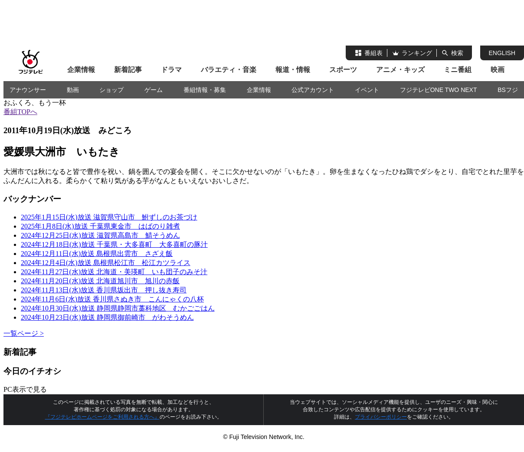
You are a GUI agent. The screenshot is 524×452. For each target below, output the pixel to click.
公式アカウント (312, 89)
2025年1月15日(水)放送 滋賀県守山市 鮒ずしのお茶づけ (109, 217)
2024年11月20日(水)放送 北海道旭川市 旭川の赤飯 (100, 281)
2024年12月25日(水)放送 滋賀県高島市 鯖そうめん (100, 235)
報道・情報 (292, 69)
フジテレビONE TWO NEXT (438, 89)
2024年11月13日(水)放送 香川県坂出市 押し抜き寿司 (104, 290)
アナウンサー (28, 89)
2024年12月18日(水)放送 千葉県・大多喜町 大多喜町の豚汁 (114, 244)
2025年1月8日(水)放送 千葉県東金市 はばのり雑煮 (100, 226)
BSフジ (508, 89)
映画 (497, 69)
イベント (367, 89)
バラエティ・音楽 (228, 69)
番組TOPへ (20, 111)
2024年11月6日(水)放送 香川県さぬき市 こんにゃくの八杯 (112, 299)
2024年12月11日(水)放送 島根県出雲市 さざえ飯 (97, 253)
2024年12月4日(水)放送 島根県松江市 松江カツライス (105, 262)
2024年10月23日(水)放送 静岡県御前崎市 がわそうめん (107, 317)
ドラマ (171, 69)
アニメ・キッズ (400, 69)
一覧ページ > (23, 333)
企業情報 (81, 69)
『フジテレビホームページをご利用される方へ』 (102, 417)
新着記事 (128, 69)
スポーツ (343, 69)
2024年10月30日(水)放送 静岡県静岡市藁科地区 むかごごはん (118, 308)
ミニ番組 (458, 69)
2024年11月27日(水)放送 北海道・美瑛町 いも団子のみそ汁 (114, 271)
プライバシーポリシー (381, 417)
